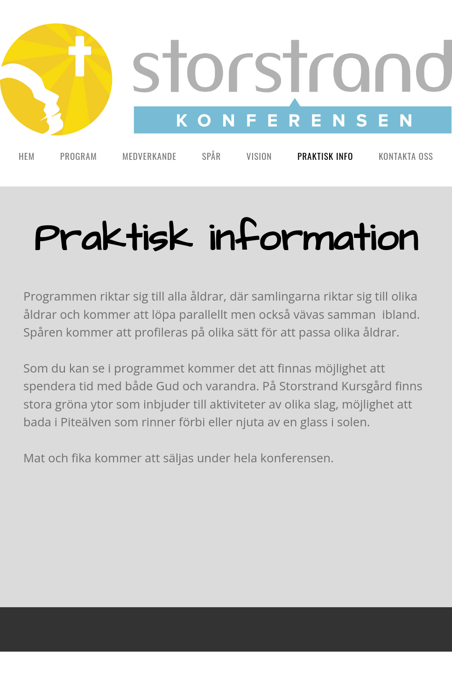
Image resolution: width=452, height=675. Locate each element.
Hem (27, 156)
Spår (211, 156)
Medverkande (149, 156)
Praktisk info (325, 156)
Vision (259, 156)
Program (78, 156)
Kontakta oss (406, 156)
